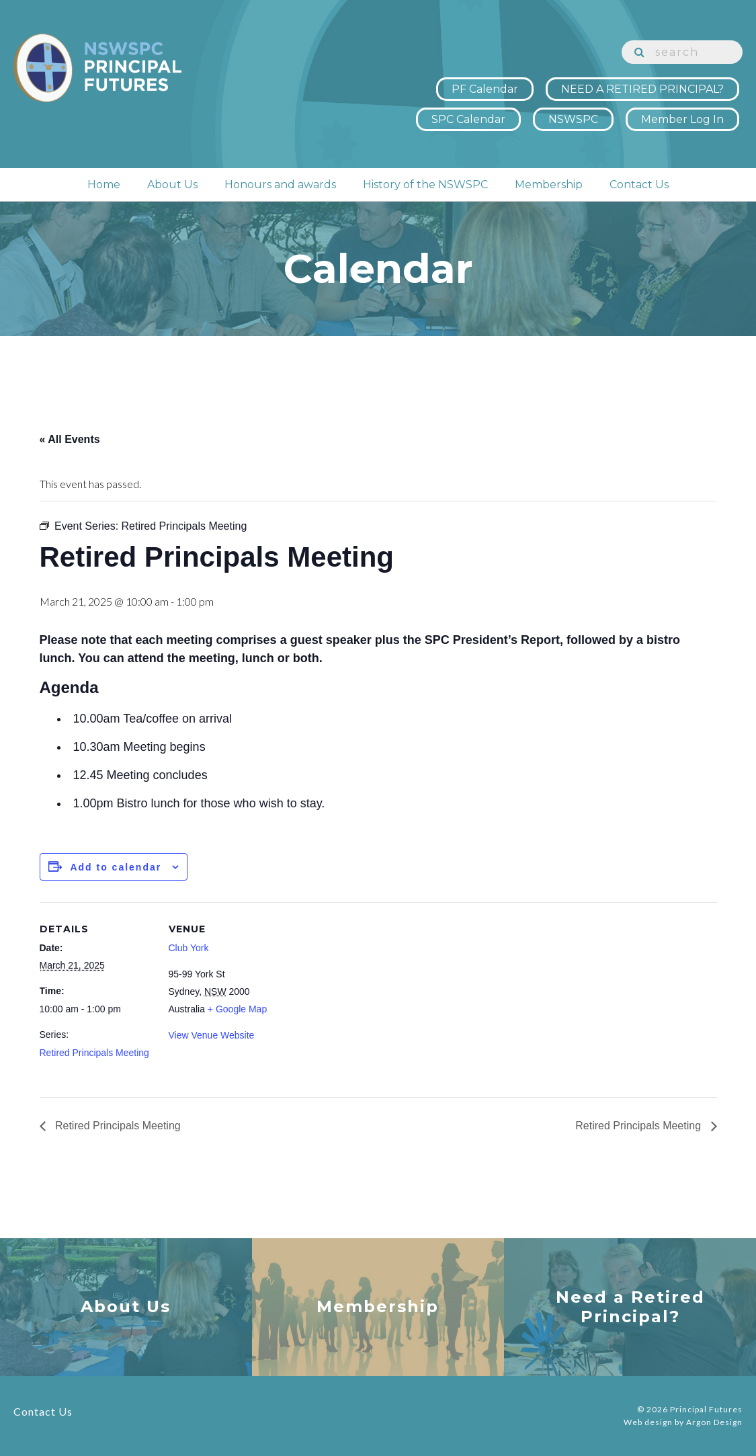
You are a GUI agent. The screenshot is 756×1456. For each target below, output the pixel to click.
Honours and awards (280, 184)
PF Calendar (485, 89)
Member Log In (682, 119)
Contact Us (639, 184)
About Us (172, 184)
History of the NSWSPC (425, 184)
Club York (189, 947)
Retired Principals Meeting (94, 1052)
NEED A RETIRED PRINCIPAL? (642, 89)
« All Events (70, 439)
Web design (648, 1422)
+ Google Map (237, 1009)
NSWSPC (573, 119)
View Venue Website (212, 1035)
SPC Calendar (468, 119)
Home (103, 184)
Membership (549, 184)
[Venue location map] (368, 995)
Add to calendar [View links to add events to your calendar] (115, 867)
